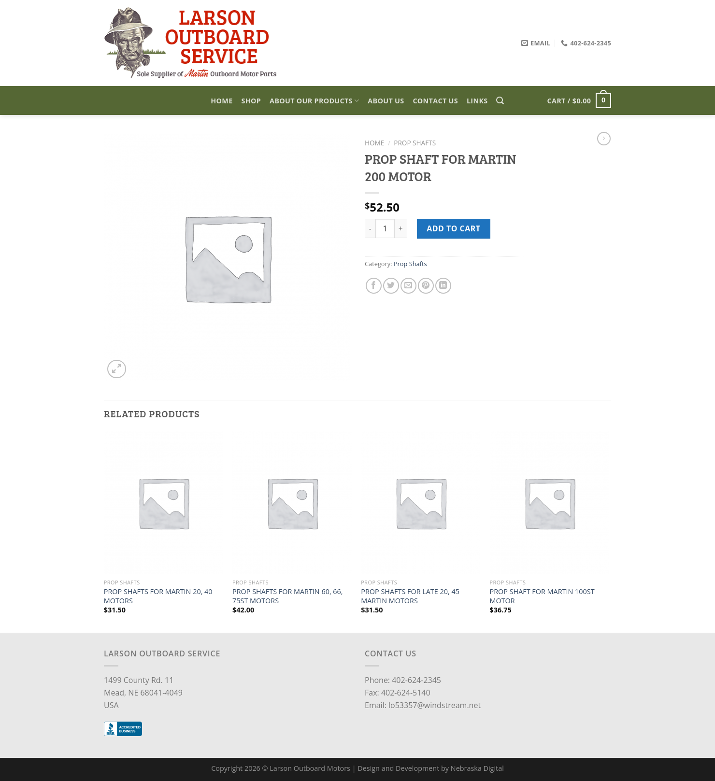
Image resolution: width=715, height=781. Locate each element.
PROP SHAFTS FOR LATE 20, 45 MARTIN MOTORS (410, 596)
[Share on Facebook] (374, 286)
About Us (386, 100)
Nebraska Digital (477, 768)
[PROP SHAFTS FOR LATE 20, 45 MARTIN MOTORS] (420, 502)
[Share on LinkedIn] (443, 286)
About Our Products (314, 100)
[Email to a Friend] (408, 286)
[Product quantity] (385, 228)
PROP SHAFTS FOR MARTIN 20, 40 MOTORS (158, 596)
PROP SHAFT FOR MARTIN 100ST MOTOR (542, 596)
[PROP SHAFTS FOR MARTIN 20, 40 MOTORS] (163, 502)
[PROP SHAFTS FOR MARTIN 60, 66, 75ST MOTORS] (292, 502)
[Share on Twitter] (391, 286)
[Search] (500, 100)
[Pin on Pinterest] (426, 286)
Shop (251, 100)
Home (221, 100)
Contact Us (435, 100)
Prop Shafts (415, 142)
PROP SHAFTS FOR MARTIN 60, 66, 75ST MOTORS (287, 596)
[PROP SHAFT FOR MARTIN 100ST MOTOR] (549, 502)
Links (477, 100)
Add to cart (453, 228)
